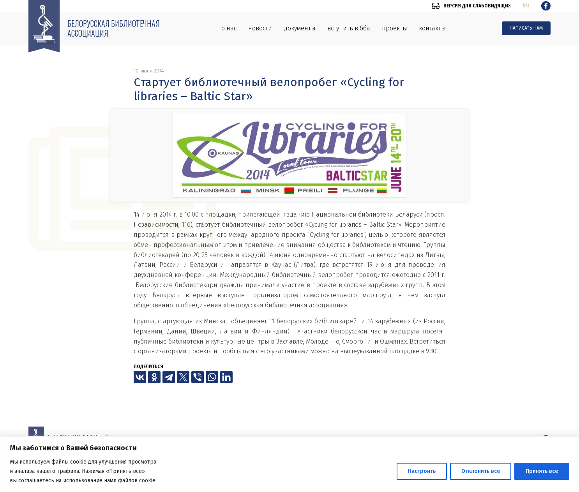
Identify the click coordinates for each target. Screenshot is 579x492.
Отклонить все (480, 471)
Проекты (394, 28)
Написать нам (526, 28)
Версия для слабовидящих (477, 6)
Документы (300, 28)
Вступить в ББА (348, 28)
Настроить (422, 471)
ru (526, 5)
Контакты (432, 28)
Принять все (542, 471)
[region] (289, 464)
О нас (229, 28)
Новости (260, 28)
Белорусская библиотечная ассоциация (113, 28)
